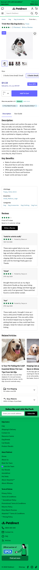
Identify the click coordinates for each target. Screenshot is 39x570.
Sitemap (22, 567)
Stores (4, 456)
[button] (2, 8)
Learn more (5, 4)
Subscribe (31, 413)
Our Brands (6, 470)
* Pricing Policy (7, 517)
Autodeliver (6, 473)
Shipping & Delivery (9, 429)
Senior (15, 192)
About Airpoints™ (8, 480)
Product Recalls (7, 446)
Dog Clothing (25, 205)
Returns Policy (7, 507)
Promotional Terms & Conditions (14, 503)
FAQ (3, 426)
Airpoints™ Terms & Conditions (13, 513)
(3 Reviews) (16, 27)
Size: (3, 71)
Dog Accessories (13, 205)
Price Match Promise (9, 510)
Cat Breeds (6, 443)
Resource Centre (8, 436)
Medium (10, 198)
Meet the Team (7, 463)
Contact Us (6, 433)
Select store (34, 4)
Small (5, 198)
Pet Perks (5, 476)
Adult (10, 192)
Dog (4, 205)
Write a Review (27, 27)
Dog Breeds (6, 439)
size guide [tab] (18, 114)
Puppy (5, 192)
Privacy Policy (7, 493)
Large (15, 198)
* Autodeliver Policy (9, 500)
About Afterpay (7, 483)
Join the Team (8, 466)
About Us (5, 460)
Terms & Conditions (9, 497)
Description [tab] (6, 114)
